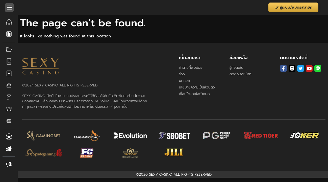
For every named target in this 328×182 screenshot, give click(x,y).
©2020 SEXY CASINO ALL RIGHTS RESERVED (174, 174)
